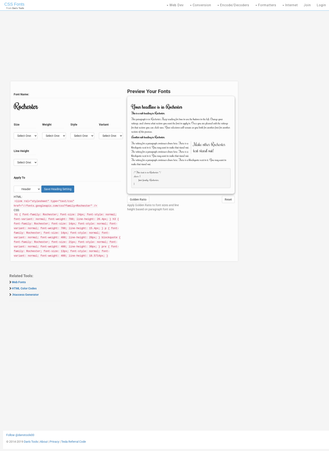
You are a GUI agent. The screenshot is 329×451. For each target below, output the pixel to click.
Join (307, 5)
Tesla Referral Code (73, 441)
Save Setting (57, 189)
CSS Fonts (14, 4)
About (44, 441)
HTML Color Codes (24, 288)
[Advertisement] (123, 48)
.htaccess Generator (25, 294)
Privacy (54, 441)
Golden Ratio (138, 199)
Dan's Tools (31, 441)
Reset (228, 199)
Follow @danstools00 (20, 435)
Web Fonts (19, 282)
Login (321, 5)
